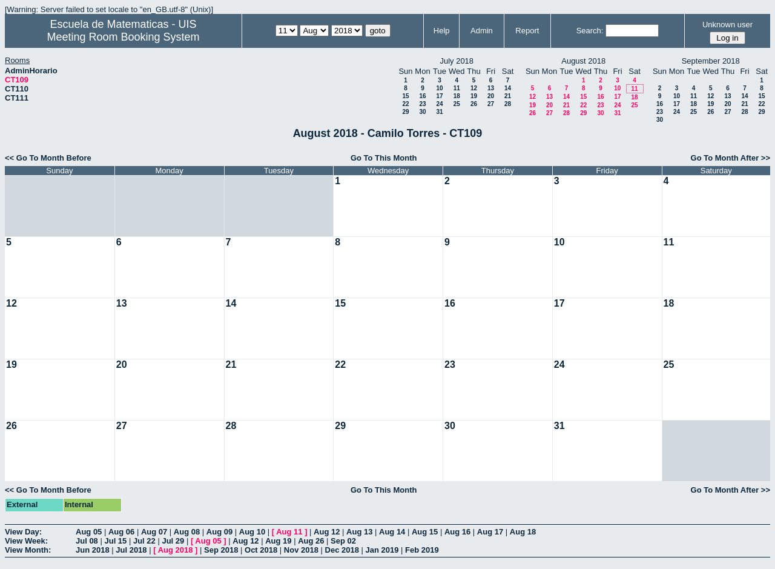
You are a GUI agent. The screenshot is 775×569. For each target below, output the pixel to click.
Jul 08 (87, 540)
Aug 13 (359, 531)
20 (490, 96)
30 (422, 111)
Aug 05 (89, 531)
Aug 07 (154, 531)
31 (439, 111)
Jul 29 (173, 540)
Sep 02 (343, 540)
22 (405, 104)
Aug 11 (289, 531)
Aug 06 (121, 531)
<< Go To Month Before (48, 157)
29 (405, 111)
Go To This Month (384, 157)
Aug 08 (187, 531)
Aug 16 (457, 531)
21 (507, 96)
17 (439, 96)
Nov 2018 (301, 549)
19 (473, 96)
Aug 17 (490, 531)
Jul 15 (115, 540)
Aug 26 (311, 540)
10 (439, 88)
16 (422, 96)
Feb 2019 (422, 549)
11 (456, 88)
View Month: (28, 549)
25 (456, 104)
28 (507, 104)
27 (490, 104)
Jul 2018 (131, 549)
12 (473, 88)
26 (473, 104)
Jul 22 (144, 540)
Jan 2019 (382, 549)
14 (507, 88)
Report (527, 30)
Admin (481, 30)
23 (422, 104)
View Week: (26, 540)
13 (490, 88)
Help (442, 30)
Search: (590, 30)
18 (456, 96)
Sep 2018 (221, 549)
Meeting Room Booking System (123, 37)
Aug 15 (425, 531)
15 (405, 96)
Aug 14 (392, 531)
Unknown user (727, 24)
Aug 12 (327, 531)
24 (439, 104)
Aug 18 (523, 531)
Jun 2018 (93, 549)
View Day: (23, 531)
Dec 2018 (342, 549)
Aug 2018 (175, 549)
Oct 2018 (261, 549)
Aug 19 (278, 540)
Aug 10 (252, 531)
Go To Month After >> (730, 157)
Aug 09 (219, 531)
